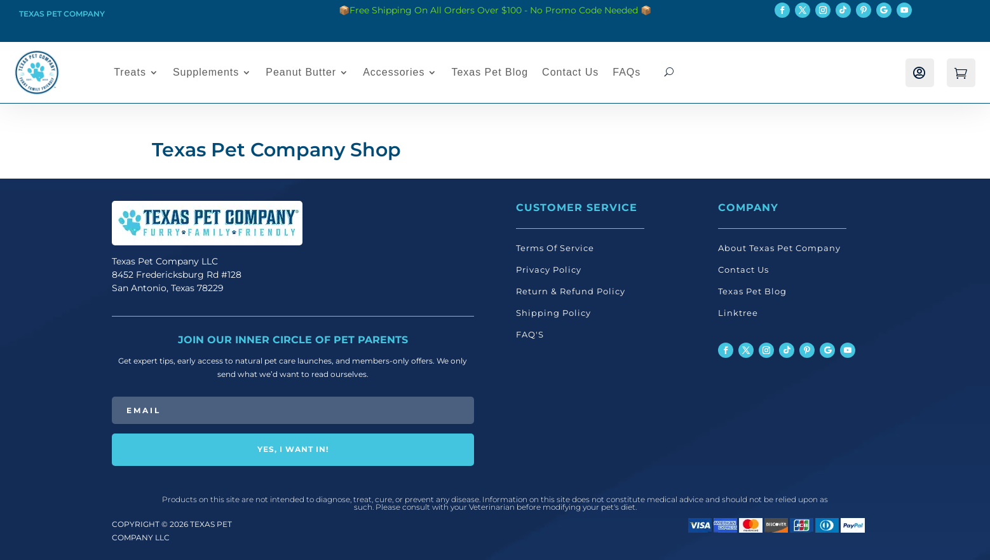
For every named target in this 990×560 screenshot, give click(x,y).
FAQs (627, 72)
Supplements (206, 72)
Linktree (738, 313)
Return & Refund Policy (570, 291)
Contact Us (570, 72)
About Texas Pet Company (779, 248)
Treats (130, 72)
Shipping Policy (553, 313)
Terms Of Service (555, 248)
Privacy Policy (548, 269)
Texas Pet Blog (489, 72)
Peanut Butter (301, 72)
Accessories (393, 72)
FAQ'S (530, 334)
